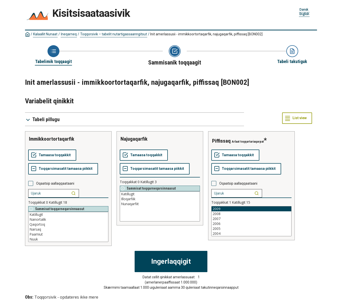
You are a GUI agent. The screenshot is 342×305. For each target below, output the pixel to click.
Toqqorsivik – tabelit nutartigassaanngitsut (113, 34)
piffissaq (221, 141)
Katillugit (68, 214)
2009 (251, 208)
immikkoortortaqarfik (51, 139)
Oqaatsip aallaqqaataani (55, 183)
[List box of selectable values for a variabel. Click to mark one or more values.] (68, 227)
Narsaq (68, 229)
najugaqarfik (134, 139)
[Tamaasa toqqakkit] (52, 155)
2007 (251, 218)
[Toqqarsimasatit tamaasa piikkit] (63, 168)
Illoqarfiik (160, 198)
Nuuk (68, 239)
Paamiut (68, 234)
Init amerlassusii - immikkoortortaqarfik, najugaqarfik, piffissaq (206, 34)
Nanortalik (68, 219)
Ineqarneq (69, 34)
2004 (251, 233)
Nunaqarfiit (160, 203)
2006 (251, 223)
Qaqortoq (68, 224)
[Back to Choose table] (53, 55)
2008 (251, 213)
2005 (251, 228)
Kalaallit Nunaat (45, 34)
